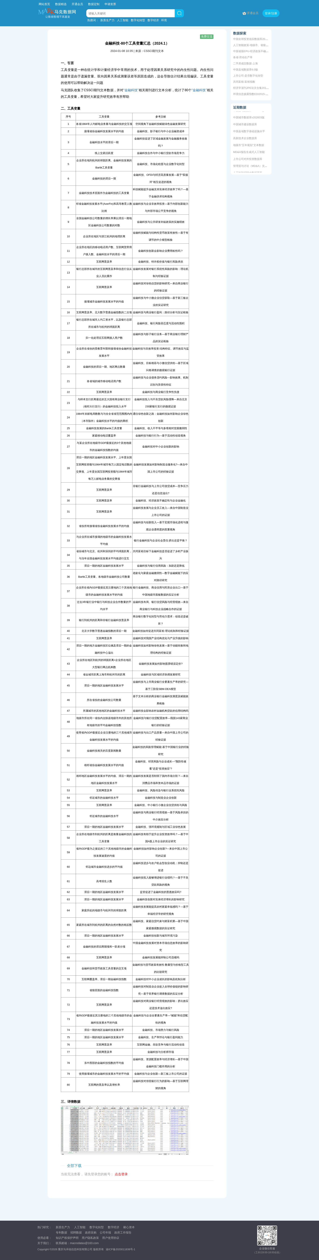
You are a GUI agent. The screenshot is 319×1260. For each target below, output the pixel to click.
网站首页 (44, 4)
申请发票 (110, 4)
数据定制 (93, 4)
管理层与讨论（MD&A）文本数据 (253, 166)
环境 (164, 20)
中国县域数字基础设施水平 (249, 131)
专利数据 (61, 1232)
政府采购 (90, 1232)
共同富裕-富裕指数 (244, 81)
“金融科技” (131, 90)
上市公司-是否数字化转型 (248, 75)
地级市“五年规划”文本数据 (248, 145)
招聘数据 (76, 1232)
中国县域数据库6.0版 (245, 69)
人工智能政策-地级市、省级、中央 (253, 45)
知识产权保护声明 (67, 1237)
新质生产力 (107, 20)
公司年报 (105, 1232)
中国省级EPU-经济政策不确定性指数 (254, 51)
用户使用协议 (110, 1237)
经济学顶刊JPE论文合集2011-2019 (253, 87)
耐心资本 (129, 1227)
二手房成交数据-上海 (245, 63)
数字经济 (153, 20)
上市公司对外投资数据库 (247, 159)
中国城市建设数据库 (245, 124)
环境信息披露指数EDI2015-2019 (252, 94)
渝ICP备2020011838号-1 (120, 1249)
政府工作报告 (122, 1232)
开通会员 (78, 4)
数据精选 (61, 4)
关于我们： (44, 1243)
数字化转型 (138, 20)
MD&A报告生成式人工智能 (249, 152)
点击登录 (121, 1174)
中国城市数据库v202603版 (248, 118)
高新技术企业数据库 (245, 138)
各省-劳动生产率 (242, 57)
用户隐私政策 (90, 1237)
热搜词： (93, 20)
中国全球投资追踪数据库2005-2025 (254, 39)
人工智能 (122, 20)
